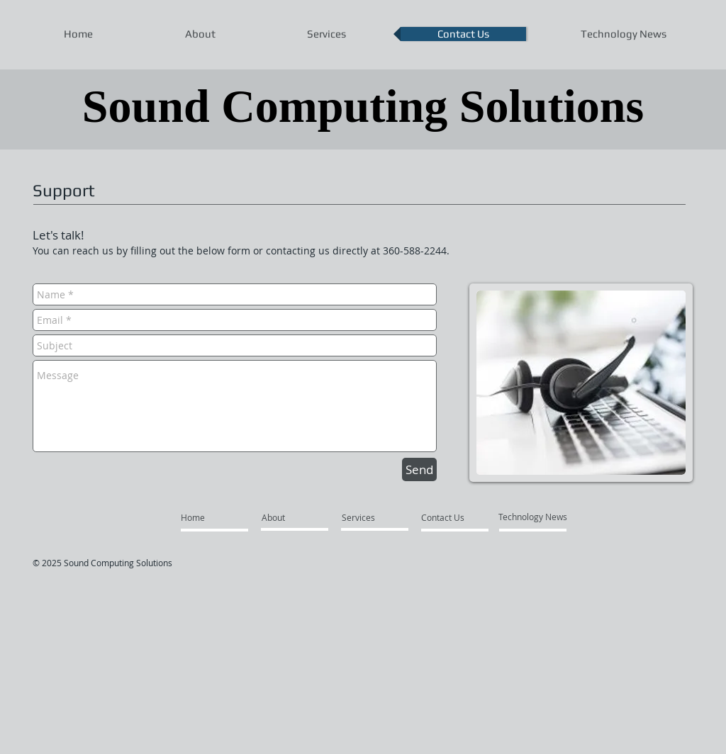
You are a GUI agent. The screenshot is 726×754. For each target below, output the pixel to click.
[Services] (375, 517)
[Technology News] (532, 516)
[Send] (419, 469)
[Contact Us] (454, 517)
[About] (295, 517)
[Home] (214, 517)
